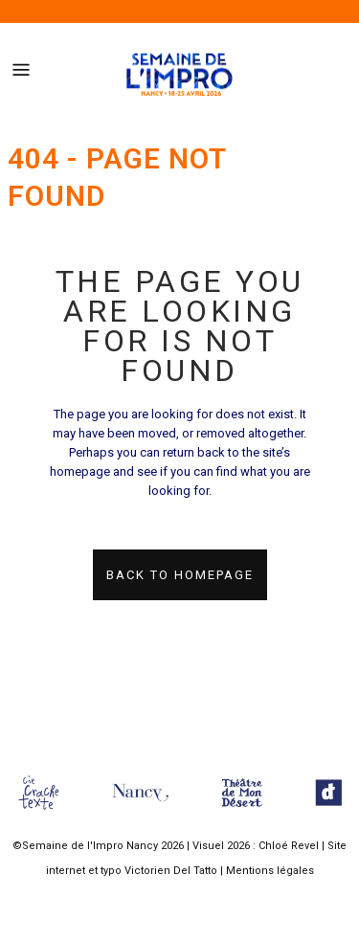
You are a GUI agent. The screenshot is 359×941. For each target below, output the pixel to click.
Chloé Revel (288, 846)
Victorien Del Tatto (170, 870)
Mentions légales (270, 870)
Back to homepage (180, 575)
